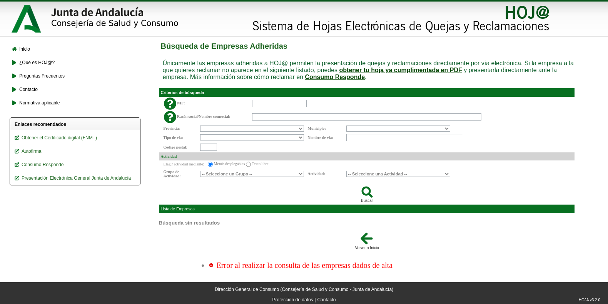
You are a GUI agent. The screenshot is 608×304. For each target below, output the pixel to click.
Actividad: (316, 174)
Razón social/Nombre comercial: (204, 116)
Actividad (169, 156)
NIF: (181, 103)
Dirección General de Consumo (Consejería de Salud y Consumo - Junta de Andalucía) (304, 289)
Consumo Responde (335, 77)
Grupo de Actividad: (172, 174)
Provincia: (172, 128)
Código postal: (175, 147)
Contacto (326, 299)
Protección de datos (292, 299)
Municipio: (317, 128)
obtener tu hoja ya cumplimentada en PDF (400, 70)
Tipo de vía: (173, 137)
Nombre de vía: (320, 137)
